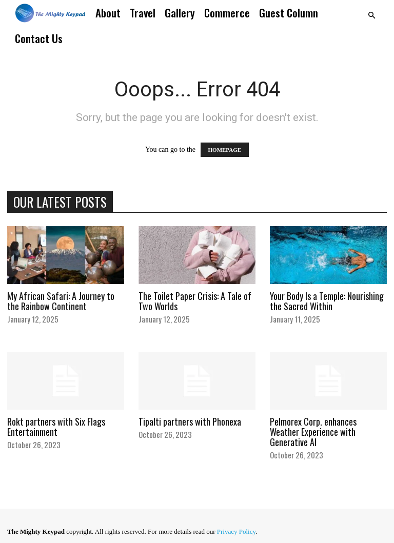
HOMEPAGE (225, 150)
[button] (371, 16)
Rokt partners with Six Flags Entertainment (56, 426)
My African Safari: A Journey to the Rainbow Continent (60, 301)
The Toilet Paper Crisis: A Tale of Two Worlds (195, 301)
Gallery (180, 13)
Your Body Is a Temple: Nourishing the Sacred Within (327, 301)
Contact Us (39, 38)
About (108, 13)
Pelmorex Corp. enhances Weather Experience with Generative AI (313, 432)
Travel (142, 13)
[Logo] (50, 13)
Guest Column (288, 13)
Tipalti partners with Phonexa (190, 421)
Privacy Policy (236, 531)
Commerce (227, 13)
